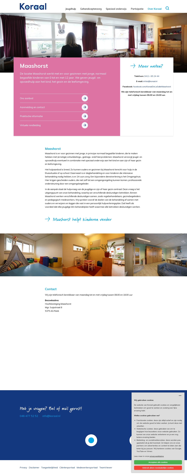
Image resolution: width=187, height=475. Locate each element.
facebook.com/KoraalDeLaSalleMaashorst (152, 86)
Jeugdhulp (70, 8)
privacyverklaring (157, 456)
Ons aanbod (26, 98)
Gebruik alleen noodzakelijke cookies (158, 468)
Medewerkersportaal (87, 467)
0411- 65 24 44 (151, 76)
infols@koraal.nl (150, 81)
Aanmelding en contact (32, 107)
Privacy (23, 467)
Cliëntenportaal (67, 467)
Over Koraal (155, 8)
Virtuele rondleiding (30, 125)
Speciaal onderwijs (116, 8)
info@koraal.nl (51, 416)
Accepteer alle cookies (158, 462)
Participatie (137, 8)
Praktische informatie (31, 116)
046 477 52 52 (29, 416)
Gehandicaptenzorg (91, 8)
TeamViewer (105, 467)
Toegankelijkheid (49, 467)
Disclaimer (34, 467)
